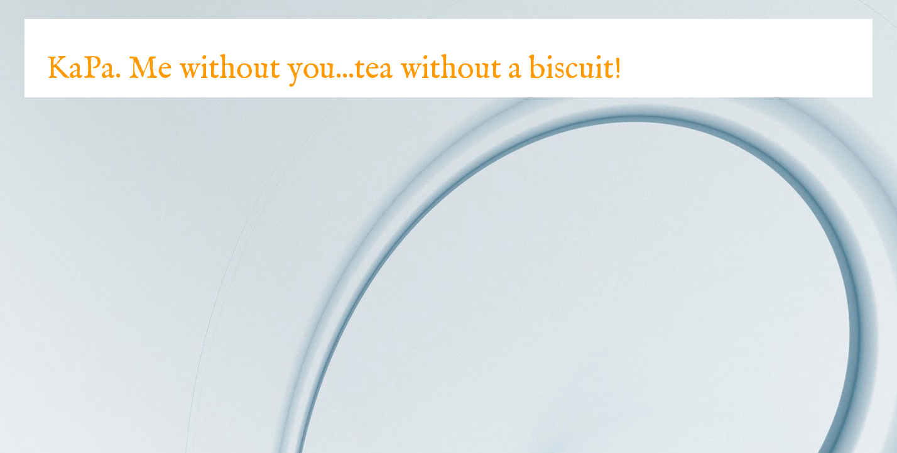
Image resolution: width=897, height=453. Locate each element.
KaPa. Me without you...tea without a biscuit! (334, 69)
